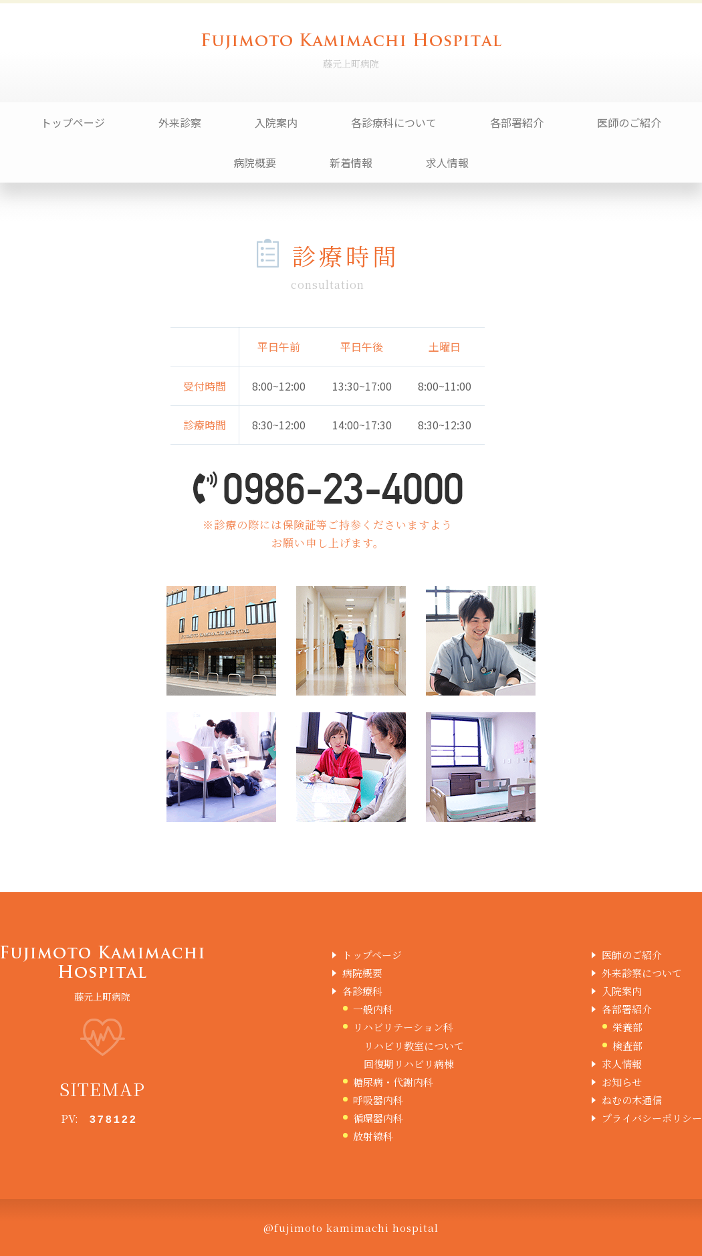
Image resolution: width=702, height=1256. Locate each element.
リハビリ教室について (414, 1046)
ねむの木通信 (632, 1100)
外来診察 (179, 122)
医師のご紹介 (629, 122)
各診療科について (394, 122)
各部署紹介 (517, 122)
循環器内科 (378, 1118)
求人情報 (447, 162)
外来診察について (642, 973)
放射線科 (373, 1136)
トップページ (73, 122)
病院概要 (254, 162)
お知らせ (622, 1082)
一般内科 (373, 1009)
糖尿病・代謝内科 (393, 1082)
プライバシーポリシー (652, 1118)
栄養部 (627, 1027)
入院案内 (276, 122)
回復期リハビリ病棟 (409, 1064)
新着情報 (351, 162)
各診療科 (362, 991)
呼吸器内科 (378, 1100)
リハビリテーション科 (403, 1027)
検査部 (627, 1046)
